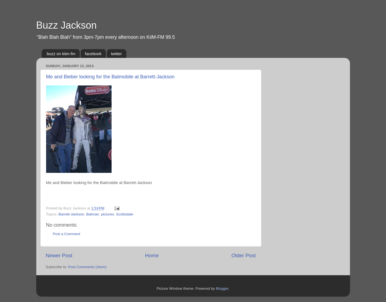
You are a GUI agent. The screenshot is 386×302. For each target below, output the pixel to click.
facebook (93, 53)
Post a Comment (66, 234)
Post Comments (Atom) (87, 267)
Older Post (243, 255)
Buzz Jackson (66, 25)
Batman (92, 214)
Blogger (222, 288)
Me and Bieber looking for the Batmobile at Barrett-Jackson (110, 76)
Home (152, 255)
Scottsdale (124, 214)
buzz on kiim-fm (61, 53)
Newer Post (59, 255)
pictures (107, 214)
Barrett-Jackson (71, 214)
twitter (116, 53)
